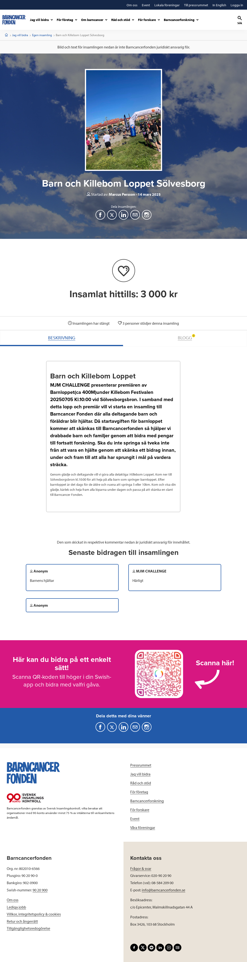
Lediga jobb (16, 907)
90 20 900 (40, 890)
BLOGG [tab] (186, 337)
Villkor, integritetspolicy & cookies (34, 914)
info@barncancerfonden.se (163, 890)
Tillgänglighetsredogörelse (28, 928)
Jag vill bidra (20, 35)
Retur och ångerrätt (22, 921)
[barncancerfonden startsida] (14, 20)
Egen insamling (42, 35)
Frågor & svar (140, 868)
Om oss (12, 899)
